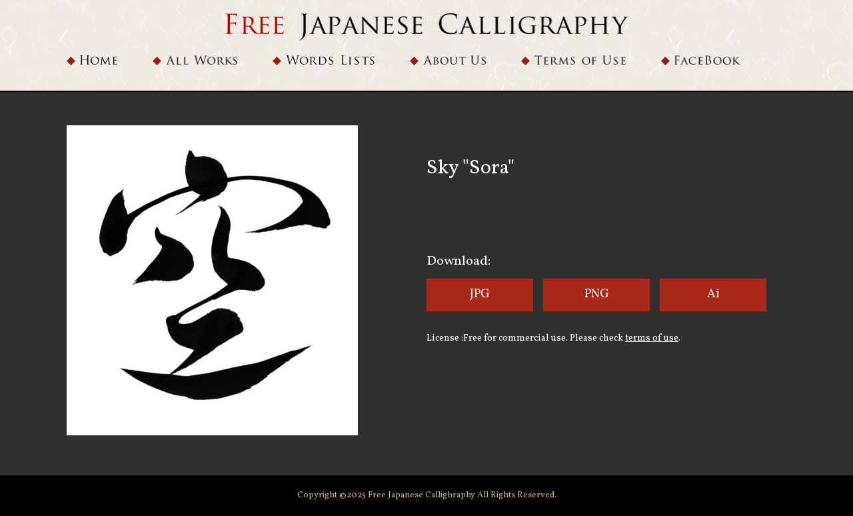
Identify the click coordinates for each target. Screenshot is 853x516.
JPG (480, 294)
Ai (713, 294)
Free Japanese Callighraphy (422, 495)
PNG (596, 294)
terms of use (651, 338)
